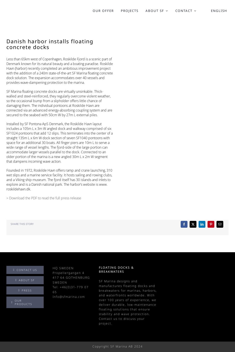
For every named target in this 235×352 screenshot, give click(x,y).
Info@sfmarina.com (69, 297)
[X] (193, 224)
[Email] (219, 224)
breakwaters (109, 290)
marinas (133, 290)
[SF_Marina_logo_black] (25, 9)
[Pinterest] (210, 224)
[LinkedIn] (202, 224)
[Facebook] (184, 224)
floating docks (135, 286)
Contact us (108, 319)
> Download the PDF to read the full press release (43, 198)
